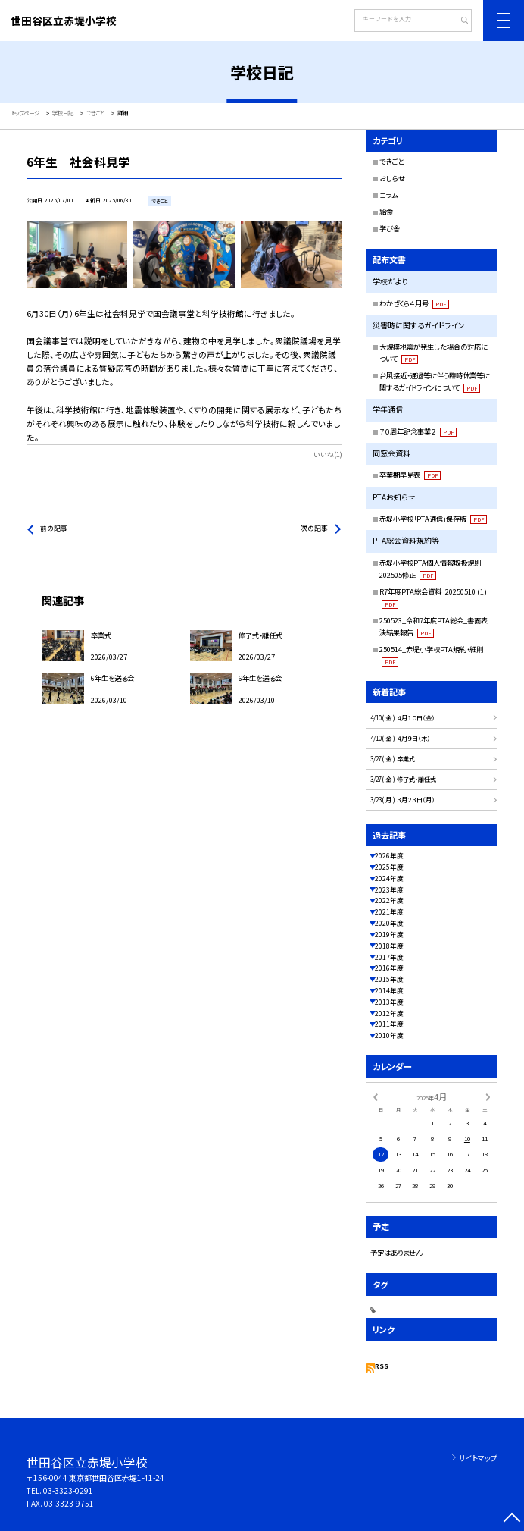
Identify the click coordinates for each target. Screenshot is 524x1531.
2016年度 (389, 968)
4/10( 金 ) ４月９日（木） (400, 738)
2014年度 (389, 991)
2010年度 (389, 1035)
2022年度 (389, 900)
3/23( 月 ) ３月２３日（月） (402, 799)
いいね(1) (327, 455)
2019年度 (389, 935)
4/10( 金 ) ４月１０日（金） (402, 718)
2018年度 (389, 946)
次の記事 (314, 528)
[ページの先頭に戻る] (512, 1519)
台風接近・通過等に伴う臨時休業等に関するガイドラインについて (434, 381)
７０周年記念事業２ (418, 431)
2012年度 (389, 1013)
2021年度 (389, 912)
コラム (388, 195)
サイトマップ (477, 1458)
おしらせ (392, 178)
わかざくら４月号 (414, 303)
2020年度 (389, 923)
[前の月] (375, 1096)
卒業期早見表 (410, 474)
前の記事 (53, 528)
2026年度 (389, 856)
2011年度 (389, 1024)
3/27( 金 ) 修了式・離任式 (403, 779)
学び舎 (389, 228)
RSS (381, 1366)
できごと (391, 161)
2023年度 (389, 890)
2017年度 (389, 957)
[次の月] (487, 1096)
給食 (386, 211)
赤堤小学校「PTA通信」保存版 (433, 518)
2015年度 (389, 979)
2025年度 (389, 867)
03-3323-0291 (68, 1490)
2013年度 (389, 1002)
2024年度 (389, 878)
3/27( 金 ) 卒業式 (392, 759)
